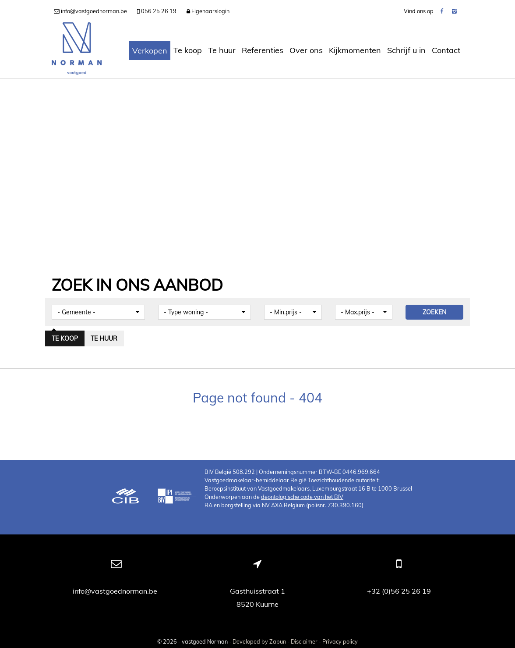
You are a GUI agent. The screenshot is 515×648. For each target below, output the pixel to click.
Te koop (187, 50)
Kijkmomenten (355, 50)
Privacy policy (340, 641)
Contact (446, 50)
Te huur (222, 50)
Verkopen (149, 51)
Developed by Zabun (259, 641)
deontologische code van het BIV (302, 496)
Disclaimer (304, 641)
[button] (98, 312)
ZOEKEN (434, 312)
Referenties (262, 50)
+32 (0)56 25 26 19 (399, 591)
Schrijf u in (406, 50)
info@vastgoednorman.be (116, 591)
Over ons (306, 50)
